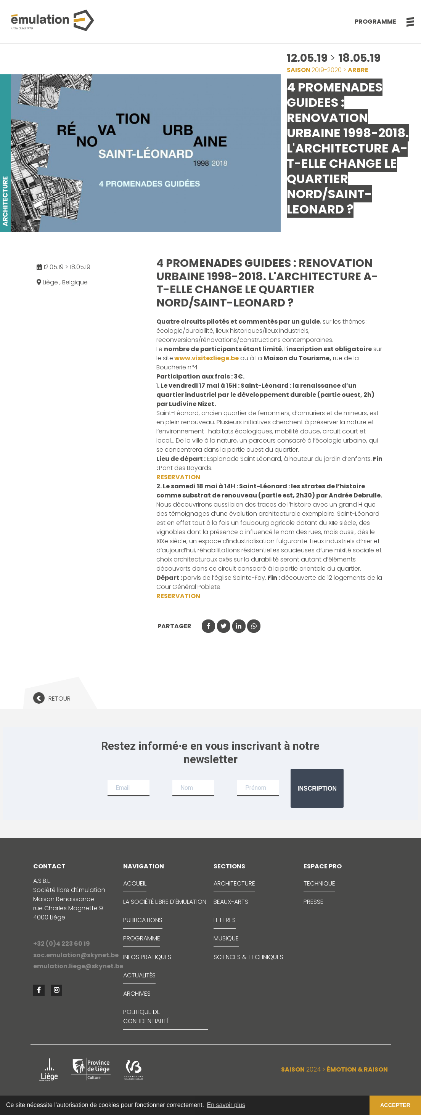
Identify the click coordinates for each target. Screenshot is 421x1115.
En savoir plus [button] (226, 1105)
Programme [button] (375, 21)
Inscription (317, 788)
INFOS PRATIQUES (147, 957)
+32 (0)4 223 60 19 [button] (61, 943)
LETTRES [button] (225, 920)
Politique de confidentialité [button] (146, 1016)
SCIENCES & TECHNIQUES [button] (248, 957)
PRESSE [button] (313, 901)
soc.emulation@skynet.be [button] (75, 955)
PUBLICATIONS (142, 920)
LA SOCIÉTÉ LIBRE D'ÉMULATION (164, 901)
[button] (406, 22)
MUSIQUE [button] (226, 938)
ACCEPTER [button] (395, 1105)
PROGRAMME (141, 938)
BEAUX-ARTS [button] (231, 901)
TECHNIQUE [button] (319, 883)
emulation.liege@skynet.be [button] (75, 966)
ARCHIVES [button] (137, 993)
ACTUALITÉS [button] (139, 975)
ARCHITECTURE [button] (234, 883)
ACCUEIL (134, 883)
